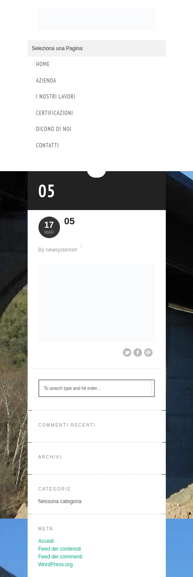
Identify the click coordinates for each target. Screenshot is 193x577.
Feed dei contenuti (59, 549)
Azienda (46, 80)
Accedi (46, 541)
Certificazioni (54, 113)
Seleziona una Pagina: (58, 48)
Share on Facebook (137, 352)
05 (47, 190)
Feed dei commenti (60, 557)
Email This (148, 352)
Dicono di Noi (54, 129)
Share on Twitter (127, 352)
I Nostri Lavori (56, 96)
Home (43, 64)
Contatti (47, 145)
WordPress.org (55, 564)
